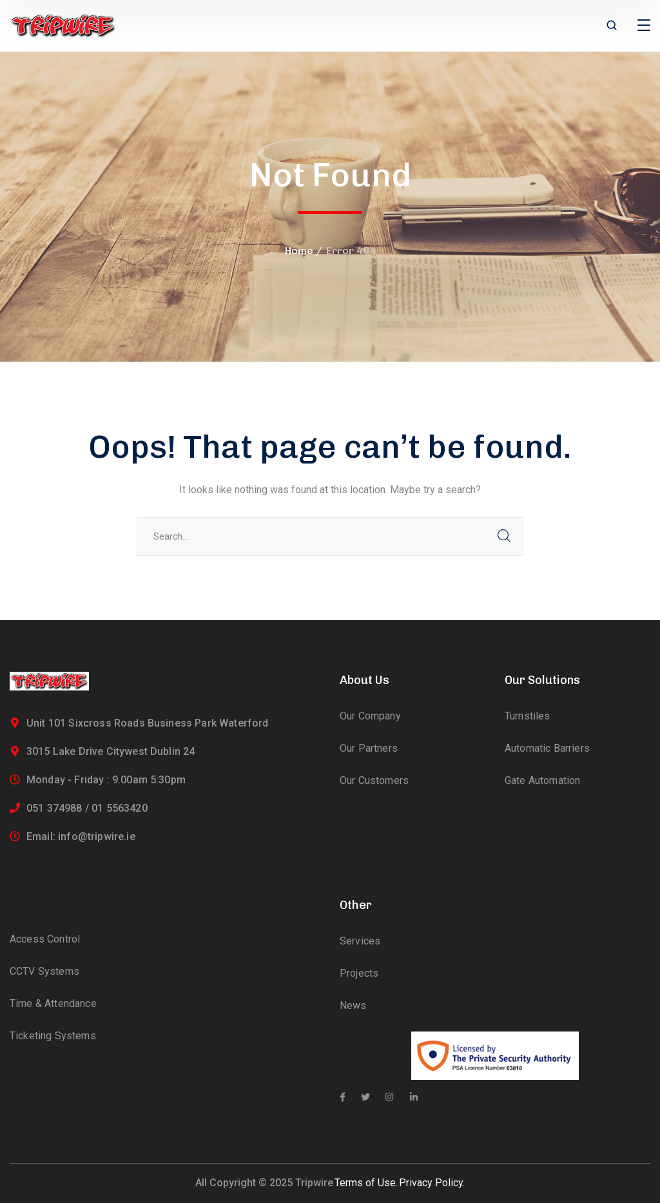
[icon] (342, 1097)
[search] (612, 26)
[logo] (63, 25)
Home (299, 250)
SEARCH (504, 536)
